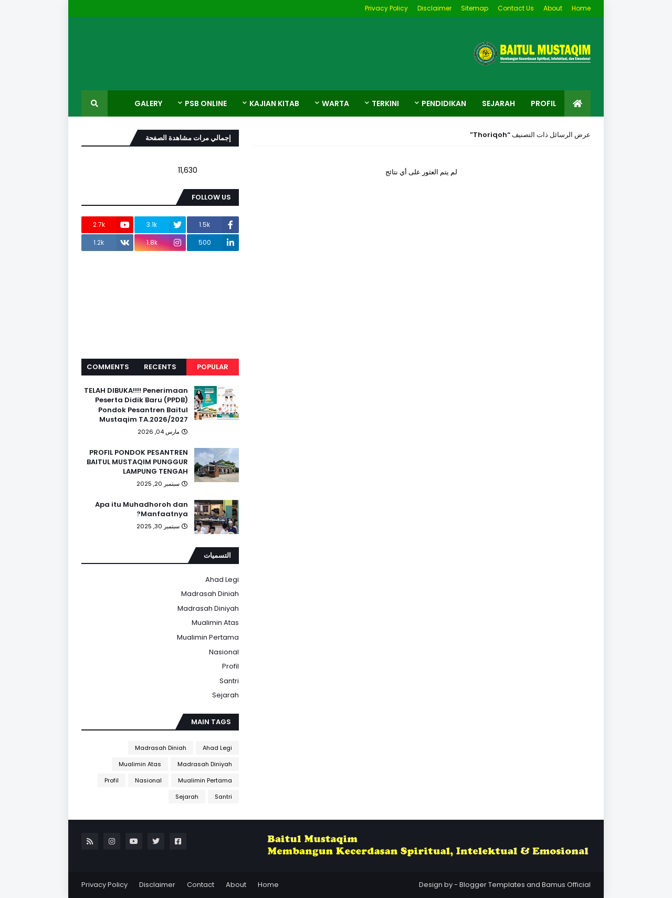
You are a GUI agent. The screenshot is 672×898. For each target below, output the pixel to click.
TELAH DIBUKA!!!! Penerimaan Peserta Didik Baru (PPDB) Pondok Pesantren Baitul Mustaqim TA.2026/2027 (136, 405)
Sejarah (225, 695)
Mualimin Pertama (208, 637)
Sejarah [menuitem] (498, 103)
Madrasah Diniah (210, 594)
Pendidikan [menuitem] (444, 103)
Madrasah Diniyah (208, 608)
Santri (229, 681)
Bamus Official (566, 885)
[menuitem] (577, 103)
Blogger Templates (492, 885)
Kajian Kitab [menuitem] (274, 103)
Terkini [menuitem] (385, 103)
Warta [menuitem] (335, 103)
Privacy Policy (386, 8)
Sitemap (474, 8)
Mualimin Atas (215, 623)
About (552, 8)
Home (581, 8)
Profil (230, 666)
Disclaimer (434, 8)
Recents (160, 367)
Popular (212, 367)
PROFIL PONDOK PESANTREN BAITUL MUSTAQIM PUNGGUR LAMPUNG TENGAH (137, 462)
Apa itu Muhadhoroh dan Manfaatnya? (141, 509)
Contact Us (516, 8)
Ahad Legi (222, 579)
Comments (108, 367)
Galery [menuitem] (148, 103)
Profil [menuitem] (543, 103)
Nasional (224, 652)
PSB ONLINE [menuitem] (206, 103)
